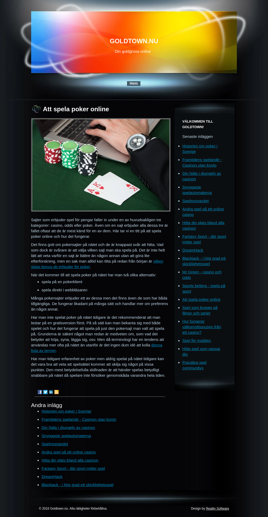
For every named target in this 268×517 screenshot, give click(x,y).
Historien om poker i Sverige (66, 411)
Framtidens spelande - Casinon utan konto (79, 419)
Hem (134, 83)
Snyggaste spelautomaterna (66, 435)
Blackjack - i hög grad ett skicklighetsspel (78, 484)
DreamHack (52, 476)
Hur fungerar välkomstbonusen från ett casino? (201, 327)
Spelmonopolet (55, 444)
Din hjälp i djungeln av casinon (68, 427)
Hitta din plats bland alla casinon (70, 460)
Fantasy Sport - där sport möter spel (73, 468)
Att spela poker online (201, 299)
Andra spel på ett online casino (69, 452)
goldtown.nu (134, 41)
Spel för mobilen (196, 340)
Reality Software (217, 508)
